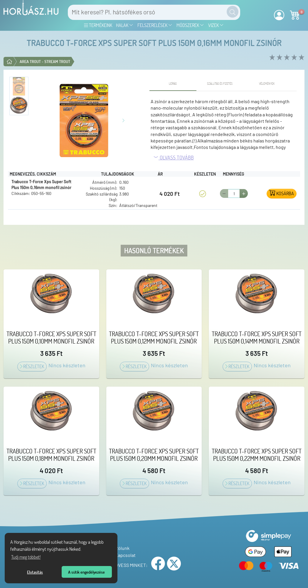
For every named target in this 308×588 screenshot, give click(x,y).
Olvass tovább (173, 157)
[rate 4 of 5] (293, 57)
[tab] (172, 84)
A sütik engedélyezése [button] (86, 572)
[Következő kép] (123, 119)
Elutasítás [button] (35, 572)
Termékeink (98, 25)
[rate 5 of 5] (300, 57)
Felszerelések (154, 25)
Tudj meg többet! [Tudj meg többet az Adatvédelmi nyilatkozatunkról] (26, 557)
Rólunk (120, 548)
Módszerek (190, 25)
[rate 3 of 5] (286, 57)
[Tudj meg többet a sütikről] (83, 550)
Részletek (32, 366)
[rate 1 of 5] (271, 57)
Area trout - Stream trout (45, 61)
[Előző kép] (45, 119)
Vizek (216, 25)
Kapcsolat (124, 555)
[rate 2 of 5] (278, 57)
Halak (124, 25)
